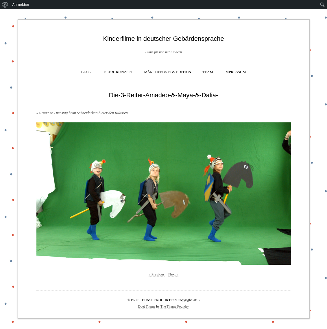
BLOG (86, 72)
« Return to (82, 113)
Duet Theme (146, 306)
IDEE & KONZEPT (117, 72)
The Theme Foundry (174, 306)
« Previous (157, 274)
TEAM (207, 72)
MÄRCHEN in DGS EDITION (167, 72)
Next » (173, 274)
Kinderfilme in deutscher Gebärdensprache (163, 38)
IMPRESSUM (235, 72)
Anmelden (20, 4)
